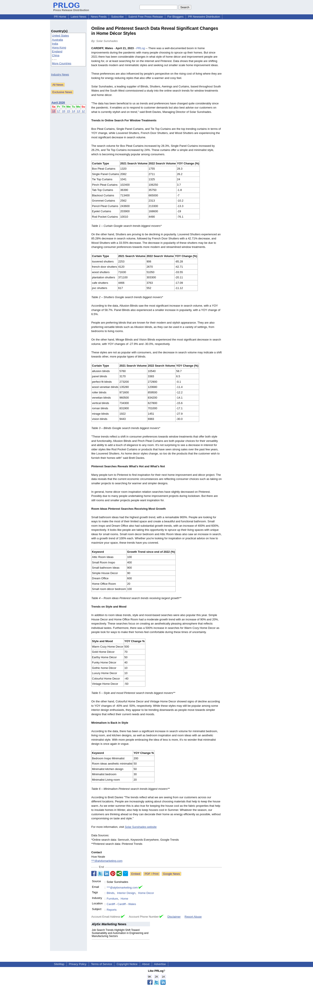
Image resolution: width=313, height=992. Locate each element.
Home (124, 898)
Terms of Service (101, 964)
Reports (112, 909)
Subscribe (117, 16)
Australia (57, 39)
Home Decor (146, 893)
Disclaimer (174, 916)
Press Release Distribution (71, 8)
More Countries (61, 63)
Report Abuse (193, 916)
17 (58, 111)
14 (73, 111)
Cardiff (111, 904)
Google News (171, 873)
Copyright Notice (127, 964)
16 (63, 111)
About (146, 964)
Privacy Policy (78, 964)
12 (83, 111)
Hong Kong (59, 47)
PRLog (140, 48)
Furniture (112, 898)
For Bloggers (175, 16)
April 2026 (58, 102)
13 (78, 111)
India (55, 43)
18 (53, 111)
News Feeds (99, 16)
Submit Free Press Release (145, 16)
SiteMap (59, 964)
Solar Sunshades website (141, 826)
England (57, 51)
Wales (132, 904)
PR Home (60, 16)
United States (60, 35)
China (55, 55)
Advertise (160, 964)
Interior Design (126, 893)
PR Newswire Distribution (204, 16)
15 (68, 111)
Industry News (60, 74)
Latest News (78, 16)
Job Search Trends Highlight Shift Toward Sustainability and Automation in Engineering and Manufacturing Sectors (120, 933)
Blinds (110, 893)
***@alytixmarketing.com (106, 860)
